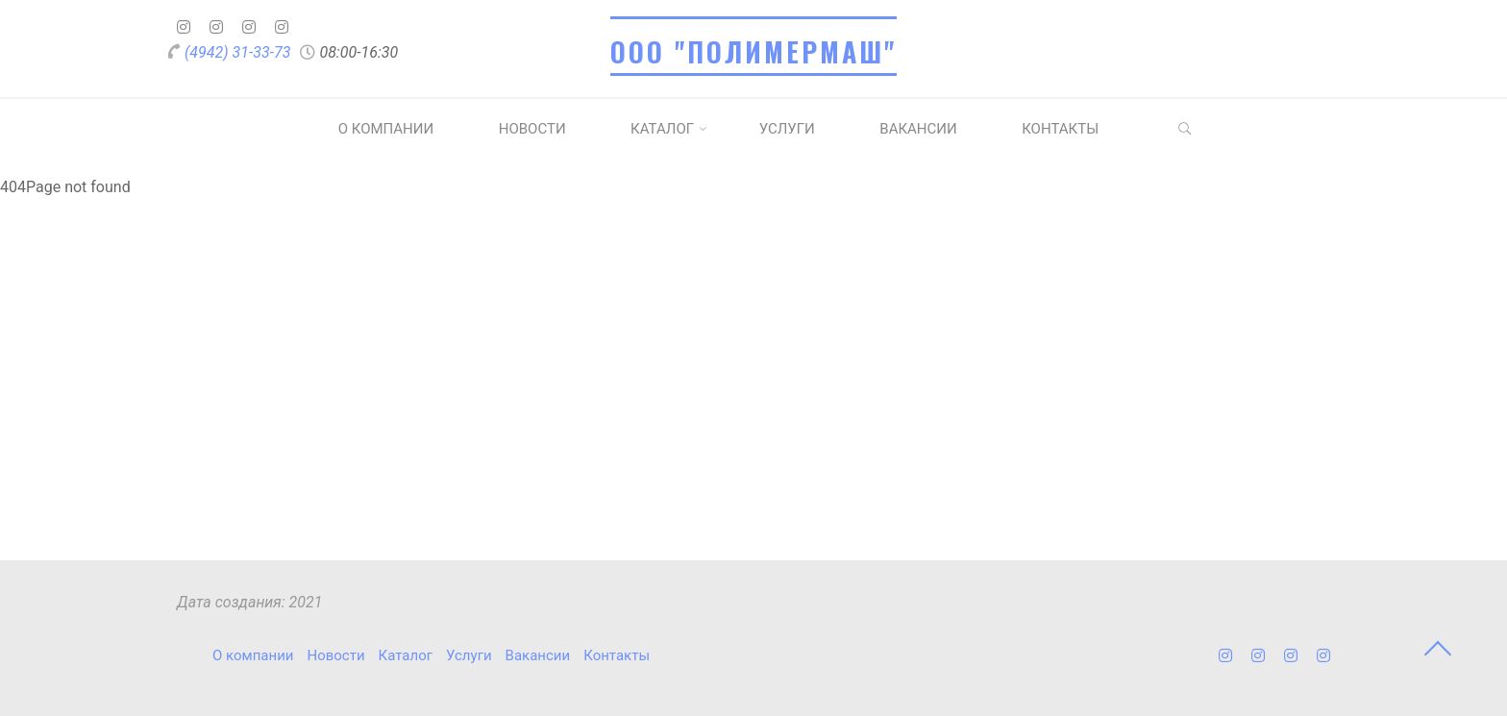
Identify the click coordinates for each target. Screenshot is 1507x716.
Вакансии (917, 128)
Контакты (1060, 128)
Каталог (662, 128)
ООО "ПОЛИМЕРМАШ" (753, 51)
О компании (385, 128)
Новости (532, 128)
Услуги (787, 128)
